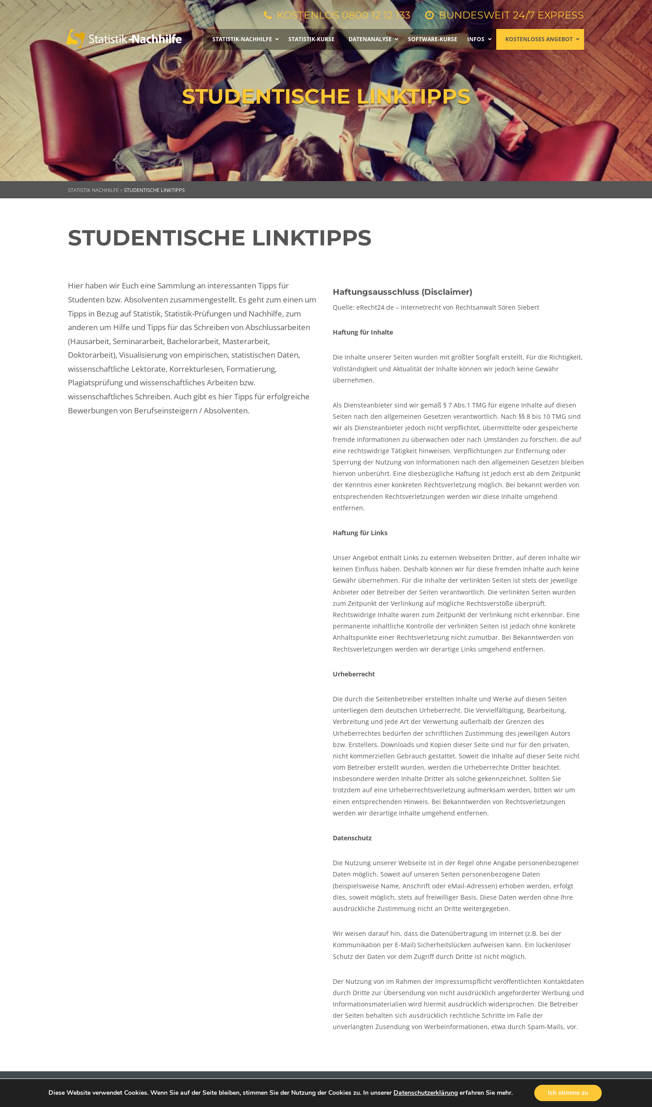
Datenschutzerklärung (425, 1092)
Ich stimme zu (568, 1092)
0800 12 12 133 (376, 15)
